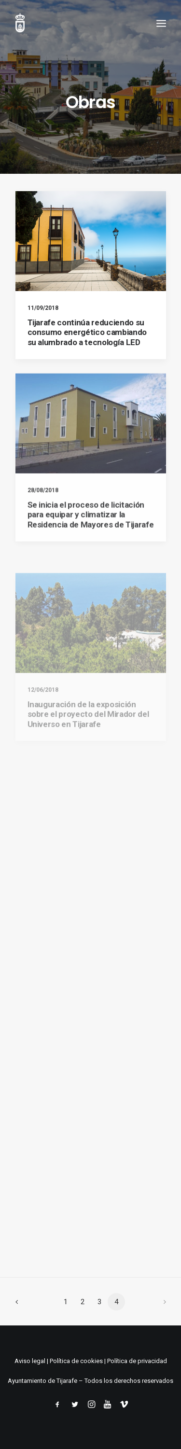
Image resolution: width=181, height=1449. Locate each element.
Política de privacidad (137, 1361)
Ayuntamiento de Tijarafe (42, 1380)
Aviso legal (29, 1361)
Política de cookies (76, 1361)
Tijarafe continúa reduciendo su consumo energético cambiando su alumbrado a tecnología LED (87, 332)
